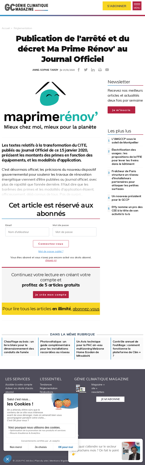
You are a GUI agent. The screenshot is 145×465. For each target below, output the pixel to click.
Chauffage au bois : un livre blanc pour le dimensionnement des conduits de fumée (19, 347)
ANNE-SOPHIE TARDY (45, 69)
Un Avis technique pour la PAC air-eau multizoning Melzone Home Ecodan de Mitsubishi (90, 348)
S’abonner (116, 6)
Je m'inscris (121, 110)
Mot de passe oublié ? (50, 251)
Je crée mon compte (51, 294)
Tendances (46, 384)
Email (8, 225)
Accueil (6, 28)
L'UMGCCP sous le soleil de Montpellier (125, 140)
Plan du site (41, 460)
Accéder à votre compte (18, 384)
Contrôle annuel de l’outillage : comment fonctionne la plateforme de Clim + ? (127, 348)
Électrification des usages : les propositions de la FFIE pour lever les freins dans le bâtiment (127, 157)
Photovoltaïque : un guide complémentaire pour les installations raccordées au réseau (55, 347)
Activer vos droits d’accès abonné (19, 390)
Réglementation (23, 28)
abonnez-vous (86, 308)
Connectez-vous (50, 244)
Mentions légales (59, 460)
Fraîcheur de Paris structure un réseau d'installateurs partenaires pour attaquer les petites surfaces (125, 180)
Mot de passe (61, 225)
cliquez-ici (51, 260)
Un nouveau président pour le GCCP (126, 197)
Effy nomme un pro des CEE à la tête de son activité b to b (127, 210)
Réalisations (46, 392)
